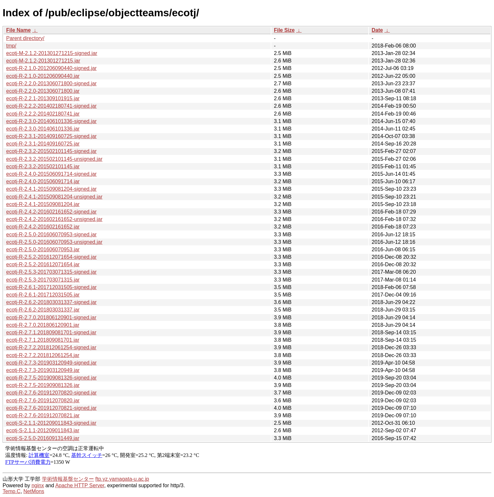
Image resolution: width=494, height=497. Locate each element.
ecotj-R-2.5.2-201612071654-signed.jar (51, 257)
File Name (18, 30)
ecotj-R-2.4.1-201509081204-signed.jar (51, 189)
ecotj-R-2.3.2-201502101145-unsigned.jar (54, 159)
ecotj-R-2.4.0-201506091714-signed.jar (51, 174)
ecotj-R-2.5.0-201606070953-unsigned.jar (54, 242)
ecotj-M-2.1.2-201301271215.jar (43, 60)
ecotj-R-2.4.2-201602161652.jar (43, 226)
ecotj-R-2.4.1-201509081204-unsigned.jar (54, 197)
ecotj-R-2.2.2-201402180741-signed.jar (51, 106)
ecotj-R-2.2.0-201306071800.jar (43, 91)
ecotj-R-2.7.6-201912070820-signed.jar (51, 392)
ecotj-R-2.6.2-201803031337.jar (43, 309)
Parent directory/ (25, 38)
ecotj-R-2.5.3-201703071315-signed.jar (51, 272)
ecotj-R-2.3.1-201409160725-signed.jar (51, 136)
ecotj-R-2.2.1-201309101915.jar (43, 98)
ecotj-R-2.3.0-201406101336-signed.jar (51, 121)
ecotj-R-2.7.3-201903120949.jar (43, 370)
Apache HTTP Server (79, 485)
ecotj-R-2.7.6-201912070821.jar (43, 415)
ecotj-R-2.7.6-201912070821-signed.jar (51, 408)
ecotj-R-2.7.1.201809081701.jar (42, 340)
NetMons (33, 491)
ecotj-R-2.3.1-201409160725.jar (43, 143)
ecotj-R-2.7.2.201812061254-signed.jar (51, 347)
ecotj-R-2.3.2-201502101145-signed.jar (51, 151)
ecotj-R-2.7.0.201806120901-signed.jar (51, 317)
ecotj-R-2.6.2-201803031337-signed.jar (51, 302)
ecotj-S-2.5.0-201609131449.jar (42, 438)
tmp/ (11, 45)
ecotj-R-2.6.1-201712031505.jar (43, 294)
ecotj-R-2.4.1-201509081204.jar (43, 204)
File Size (284, 30)
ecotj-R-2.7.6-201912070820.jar (43, 400)
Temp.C (11, 491)
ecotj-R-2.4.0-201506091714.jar (43, 181)
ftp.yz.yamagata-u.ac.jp (122, 479)
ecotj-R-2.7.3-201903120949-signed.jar (51, 363)
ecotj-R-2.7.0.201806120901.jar (42, 325)
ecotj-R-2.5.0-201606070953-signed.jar (51, 234)
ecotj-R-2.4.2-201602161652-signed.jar (51, 211)
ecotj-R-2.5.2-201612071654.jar (43, 264)
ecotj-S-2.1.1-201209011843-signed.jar (51, 423)
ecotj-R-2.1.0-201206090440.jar (43, 76)
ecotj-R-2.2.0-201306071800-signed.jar (51, 83)
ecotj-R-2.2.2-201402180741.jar (43, 114)
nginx (38, 485)
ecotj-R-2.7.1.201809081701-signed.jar (51, 332)
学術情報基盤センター (68, 479)
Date (377, 30)
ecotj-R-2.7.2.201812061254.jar (42, 355)
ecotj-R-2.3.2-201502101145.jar (43, 166)
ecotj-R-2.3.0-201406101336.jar (43, 128)
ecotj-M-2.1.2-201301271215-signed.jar (51, 53)
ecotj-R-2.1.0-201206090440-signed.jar (51, 68)
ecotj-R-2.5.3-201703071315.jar (43, 280)
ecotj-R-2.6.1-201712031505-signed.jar (51, 287)
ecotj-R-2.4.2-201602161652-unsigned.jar (54, 219)
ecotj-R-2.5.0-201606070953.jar (43, 249)
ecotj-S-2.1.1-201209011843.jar (42, 430)
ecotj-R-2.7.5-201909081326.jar (43, 385)
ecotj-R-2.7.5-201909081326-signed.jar (51, 377)
